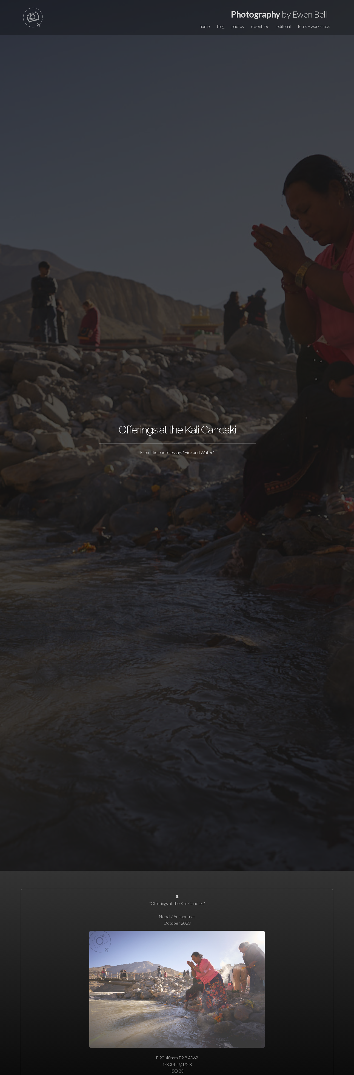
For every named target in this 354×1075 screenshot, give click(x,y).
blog (220, 26)
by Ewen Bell (279, 14)
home (205, 26)
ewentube (260, 26)
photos (238, 26)
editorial (283, 26)
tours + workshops (314, 26)
